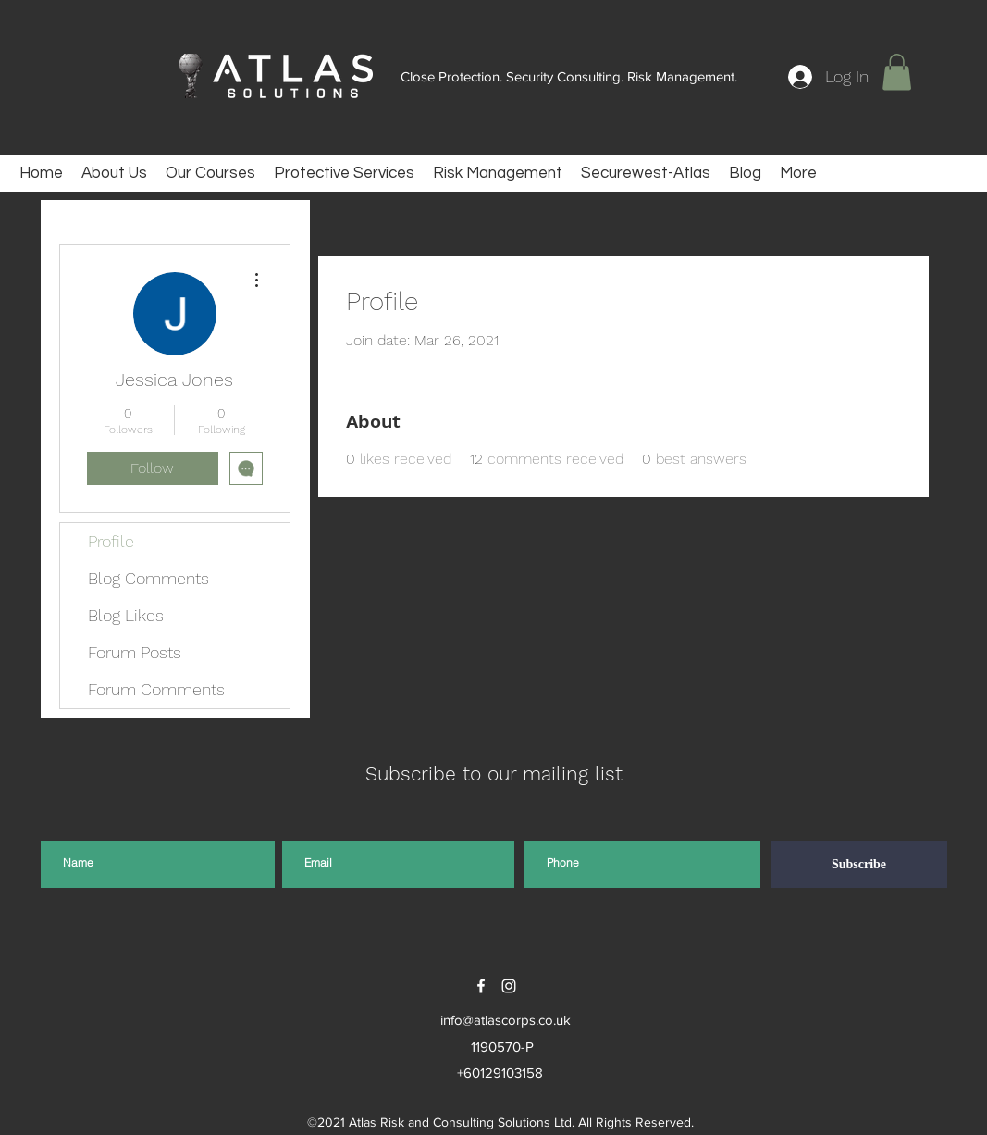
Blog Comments (148, 578)
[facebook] (481, 986)
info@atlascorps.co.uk (505, 1020)
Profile (111, 541)
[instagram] (509, 986)
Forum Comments (156, 689)
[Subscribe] (859, 864)
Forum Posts (134, 652)
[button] (897, 72)
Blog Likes (126, 615)
